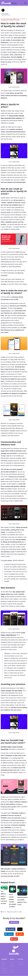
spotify (10, 912)
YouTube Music (5, 57)
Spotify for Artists (6, 62)
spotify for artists (17, 912)
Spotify (19, 57)
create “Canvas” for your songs (11, 690)
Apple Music (18, 54)
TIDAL (11, 54)
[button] (25, 3)
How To (4, 912)
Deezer (14, 52)
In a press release (6, 560)
